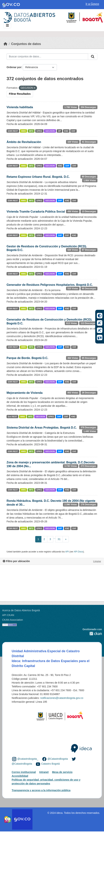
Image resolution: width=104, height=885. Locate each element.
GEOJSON (50, 131)
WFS (31, 131)
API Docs (78, 551)
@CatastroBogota (57, 758)
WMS (23, 131)
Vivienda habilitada (20, 107)
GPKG (39, 131)
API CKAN (8, 615)
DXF (73, 131)
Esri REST (12, 416)
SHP (67, 166)
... (54, 537)
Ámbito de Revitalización (24, 142)
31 (59, 539)
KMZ (66, 131)
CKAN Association (12, 619)
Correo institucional (24, 772)
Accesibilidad (20, 775)
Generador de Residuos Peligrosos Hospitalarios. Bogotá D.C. (50, 284)
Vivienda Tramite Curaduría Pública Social (36, 211)
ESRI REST (13, 131)
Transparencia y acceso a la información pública (41, 790)
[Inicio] (5, 44)
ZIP (59, 131)
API (67, 551)
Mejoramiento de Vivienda (25, 392)
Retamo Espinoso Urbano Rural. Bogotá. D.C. (38, 176)
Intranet (44, 772)
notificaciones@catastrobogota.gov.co (61, 697)
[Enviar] (92, 56)
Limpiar (97, 561)
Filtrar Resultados (20, 93)
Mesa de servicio (62, 772)
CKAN (92, 633)
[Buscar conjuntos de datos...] (47, 56)
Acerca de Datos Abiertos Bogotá (21, 610)
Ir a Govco (92, 3)
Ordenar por (14, 67)
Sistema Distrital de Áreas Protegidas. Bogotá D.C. (42, 427)
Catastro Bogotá (50, 763)
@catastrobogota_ (27, 758)
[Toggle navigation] (7, 25)
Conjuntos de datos (26, 44)
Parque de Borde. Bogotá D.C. (27, 358)
